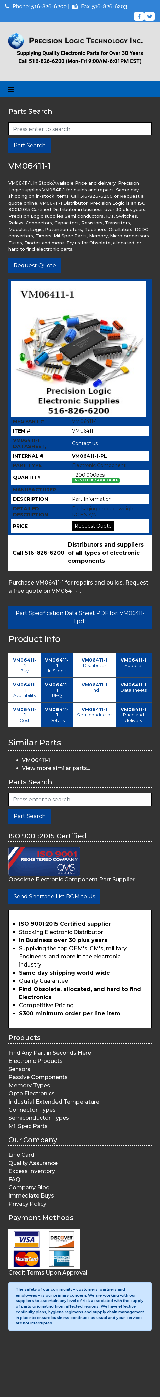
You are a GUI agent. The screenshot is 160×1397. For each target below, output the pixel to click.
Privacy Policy (27, 1204)
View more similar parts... (56, 768)
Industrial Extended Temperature (53, 1101)
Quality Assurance (33, 1163)
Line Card (21, 1155)
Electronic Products (35, 1061)
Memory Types (29, 1085)
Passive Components (38, 1077)
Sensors (19, 1069)
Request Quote (35, 265)
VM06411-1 (36, 760)
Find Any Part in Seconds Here (49, 1053)
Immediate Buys (31, 1195)
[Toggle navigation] (10, 89)
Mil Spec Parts (28, 1126)
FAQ (14, 1179)
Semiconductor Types (38, 1118)
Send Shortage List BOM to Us (54, 896)
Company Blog (29, 1187)
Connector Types (32, 1110)
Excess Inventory (31, 1171)
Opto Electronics (31, 1093)
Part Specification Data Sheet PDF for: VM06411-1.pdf (80, 617)
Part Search (30, 145)
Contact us (85, 443)
